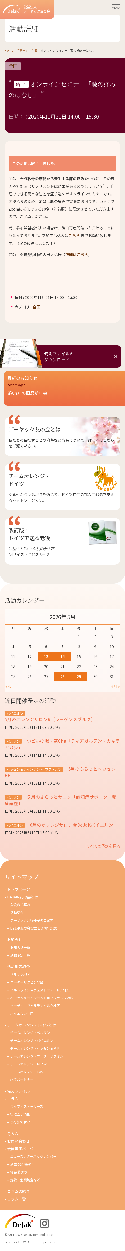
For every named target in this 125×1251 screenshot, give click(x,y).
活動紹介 (16, 912)
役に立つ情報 (20, 1114)
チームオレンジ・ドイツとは (31, 1025)
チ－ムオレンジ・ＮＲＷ (28, 1063)
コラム (12, 1098)
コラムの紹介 (18, 1191)
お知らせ (14, 939)
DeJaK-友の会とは (22, 897)
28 (62, 676)
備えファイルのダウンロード (59, 356)
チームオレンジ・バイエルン (31, 1040)
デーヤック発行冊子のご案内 (31, 920)
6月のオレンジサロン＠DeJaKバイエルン (71, 824)
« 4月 (9, 686)
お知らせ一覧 (20, 947)
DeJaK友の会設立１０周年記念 (33, 928)
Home (9, 50)
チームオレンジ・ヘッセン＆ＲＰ (35, 1048)
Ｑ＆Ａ (12, 1133)
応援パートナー (21, 1079)
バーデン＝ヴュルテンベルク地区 (35, 1005)
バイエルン (15, 713)
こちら (74, 235)
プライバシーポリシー (20, 1242)
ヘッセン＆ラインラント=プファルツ (34, 769)
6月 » (115, 686)
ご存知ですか (20, 1121)
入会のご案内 (20, 904)
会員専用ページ (20, 1148)
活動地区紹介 (18, 966)
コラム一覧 (16, 1199)
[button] (64, 392)
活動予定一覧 (20, 955)
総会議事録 (18, 1171)
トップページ (18, 889)
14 (62, 656)
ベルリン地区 (20, 974)
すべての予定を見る (103, 846)
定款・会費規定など (25, 1179)
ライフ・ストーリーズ (26, 1106)
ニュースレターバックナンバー (33, 1156)
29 (79, 676)
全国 (34, 50)
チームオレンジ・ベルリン (30, 1032)
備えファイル (18, 1091)
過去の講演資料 (21, 1164)
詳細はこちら (76, 254)
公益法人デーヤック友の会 (26, 9)
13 (46, 656)
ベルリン (13, 741)
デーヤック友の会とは (35, 429)
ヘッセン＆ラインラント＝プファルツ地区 (41, 997)
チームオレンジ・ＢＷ (26, 1071)
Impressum (47, 1242)
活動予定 (23, 50)
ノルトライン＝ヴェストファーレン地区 (40, 989)
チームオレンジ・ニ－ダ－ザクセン (36, 1056)
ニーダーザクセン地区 (26, 982)
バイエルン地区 (21, 1013)
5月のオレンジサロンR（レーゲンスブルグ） (50, 719)
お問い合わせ (18, 1141)
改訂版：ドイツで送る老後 (29, 533)
